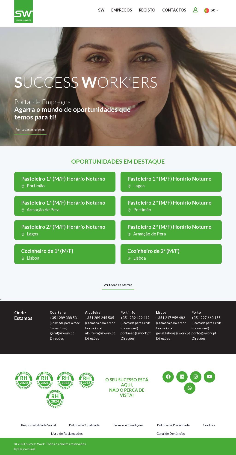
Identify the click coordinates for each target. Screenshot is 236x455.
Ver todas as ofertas (30, 129)
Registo (147, 12)
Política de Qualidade (84, 425)
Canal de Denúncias (170, 433)
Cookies (209, 425)
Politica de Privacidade (173, 425)
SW (101, 12)
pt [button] (209, 12)
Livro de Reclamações (67, 433)
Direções (57, 338)
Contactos (174, 12)
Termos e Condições (128, 425)
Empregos (121, 12)
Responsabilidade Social (38, 425)
